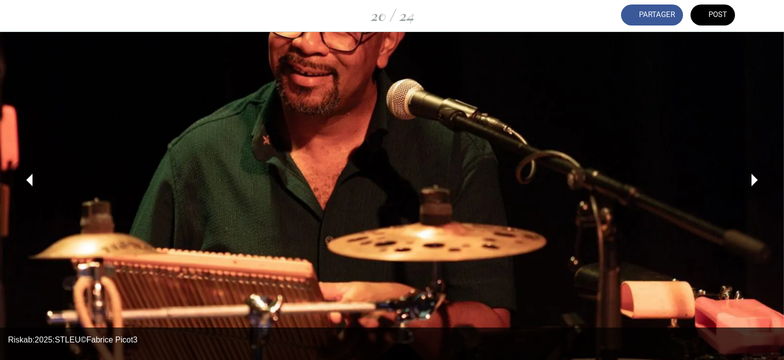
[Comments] (764, 16)
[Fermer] (20, 16)
